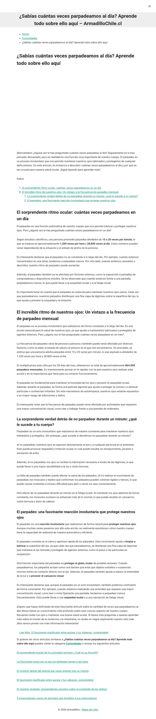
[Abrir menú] (149, 6)
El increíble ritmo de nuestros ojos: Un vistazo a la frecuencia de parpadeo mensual (70, 192)
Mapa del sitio (90, 709)
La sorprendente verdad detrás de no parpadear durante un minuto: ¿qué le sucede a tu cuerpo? (82, 196)
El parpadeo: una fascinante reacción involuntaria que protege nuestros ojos (71, 200)
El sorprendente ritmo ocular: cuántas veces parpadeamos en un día (61, 187)
